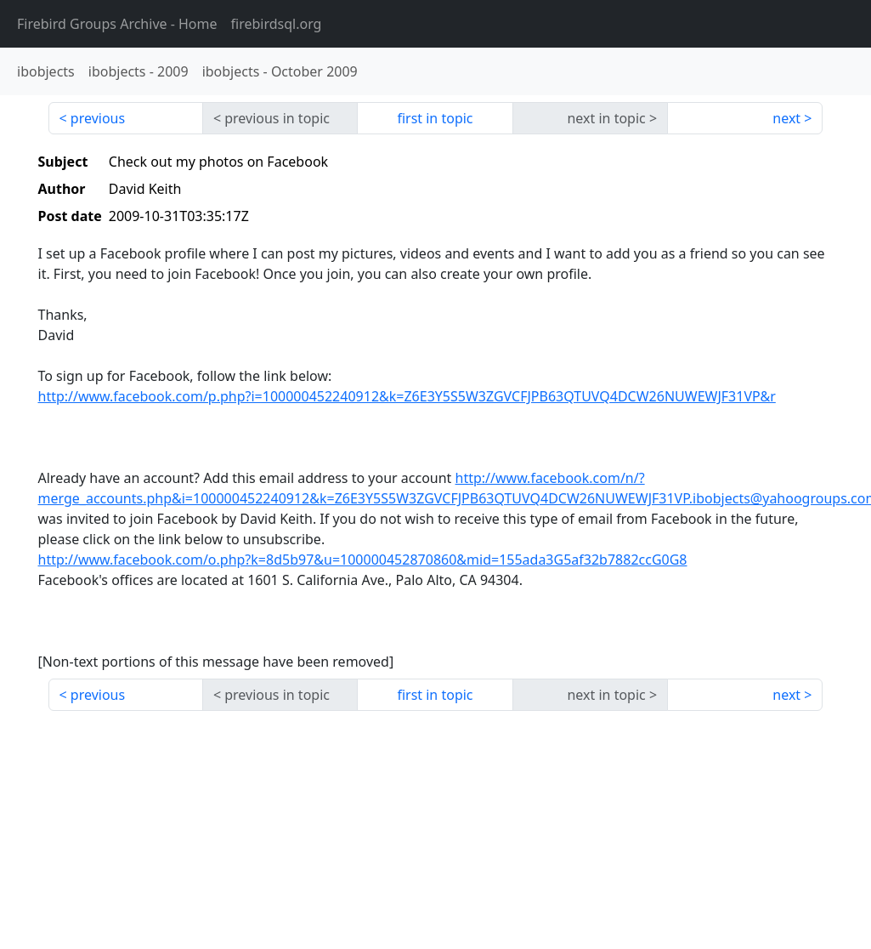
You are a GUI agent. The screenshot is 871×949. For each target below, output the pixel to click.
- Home (117, 23)
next (786, 118)
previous (98, 118)
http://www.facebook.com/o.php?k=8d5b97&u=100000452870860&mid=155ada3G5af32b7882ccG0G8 (362, 559)
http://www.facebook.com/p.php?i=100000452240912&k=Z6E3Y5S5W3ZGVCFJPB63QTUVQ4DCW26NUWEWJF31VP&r (407, 396)
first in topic (434, 118)
